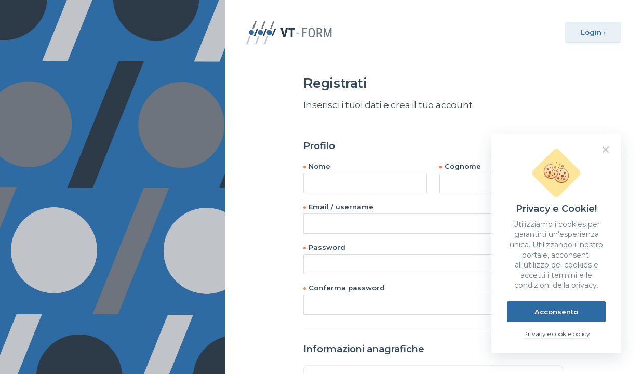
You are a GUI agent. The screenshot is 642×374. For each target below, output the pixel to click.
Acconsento (556, 312)
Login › (593, 32)
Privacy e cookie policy (556, 334)
